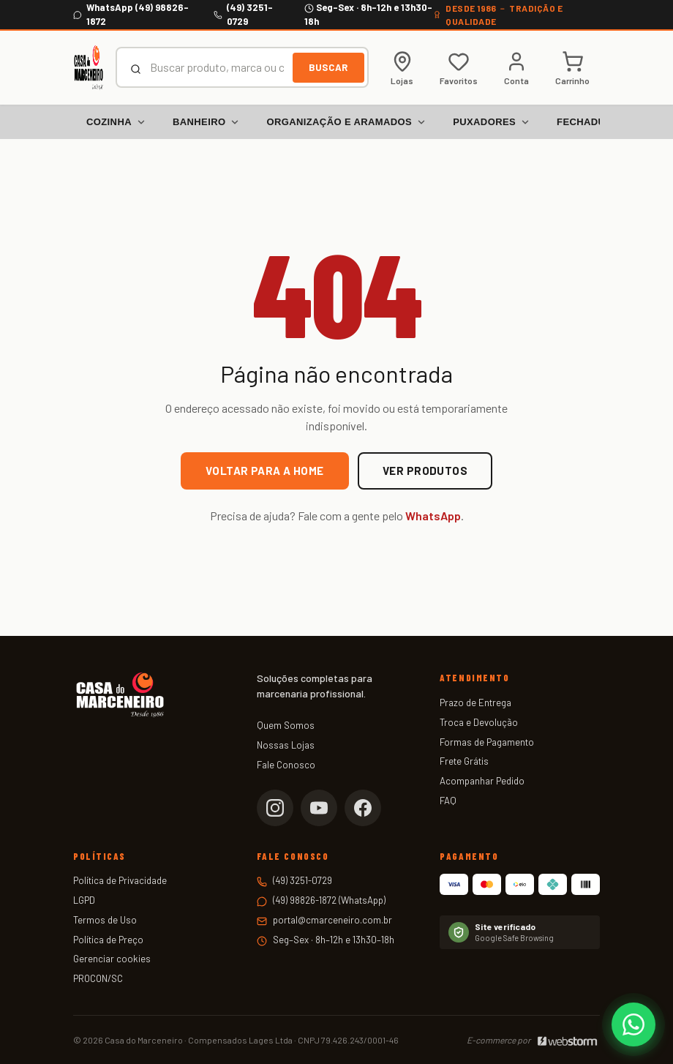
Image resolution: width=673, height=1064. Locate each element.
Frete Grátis (464, 761)
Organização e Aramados (346, 121)
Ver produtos (425, 470)
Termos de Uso (105, 920)
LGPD (84, 900)
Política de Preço (108, 939)
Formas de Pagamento (487, 742)
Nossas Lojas (286, 745)
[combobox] (217, 67)
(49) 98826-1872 (304, 900)
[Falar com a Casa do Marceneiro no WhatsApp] (633, 1024)
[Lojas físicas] (402, 67)
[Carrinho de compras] (572, 67)
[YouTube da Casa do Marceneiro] (319, 808)
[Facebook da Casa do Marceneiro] (363, 808)
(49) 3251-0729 (302, 880)
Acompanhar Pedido (482, 781)
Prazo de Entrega (475, 702)
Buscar (328, 67)
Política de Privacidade (120, 880)
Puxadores (491, 121)
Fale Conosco (286, 765)
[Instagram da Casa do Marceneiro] (275, 808)
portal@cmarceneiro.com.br (332, 920)
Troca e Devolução (479, 722)
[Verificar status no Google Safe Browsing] (520, 932)
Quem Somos (286, 725)
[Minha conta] (516, 67)
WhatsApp (433, 515)
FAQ (448, 800)
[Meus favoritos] (458, 67)
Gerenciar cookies (112, 958)
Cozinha (116, 121)
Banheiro (206, 121)
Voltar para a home (265, 470)
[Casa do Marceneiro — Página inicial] (88, 67)
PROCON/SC (98, 978)
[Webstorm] (567, 1039)
